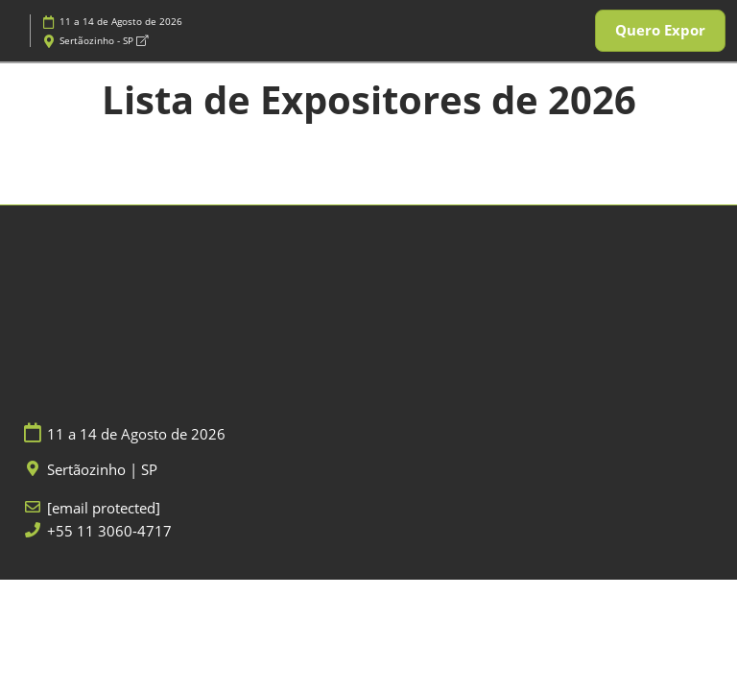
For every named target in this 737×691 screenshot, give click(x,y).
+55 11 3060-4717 (109, 531)
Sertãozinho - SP (103, 40)
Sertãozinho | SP (102, 470)
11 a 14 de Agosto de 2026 (120, 21)
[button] (660, 31)
